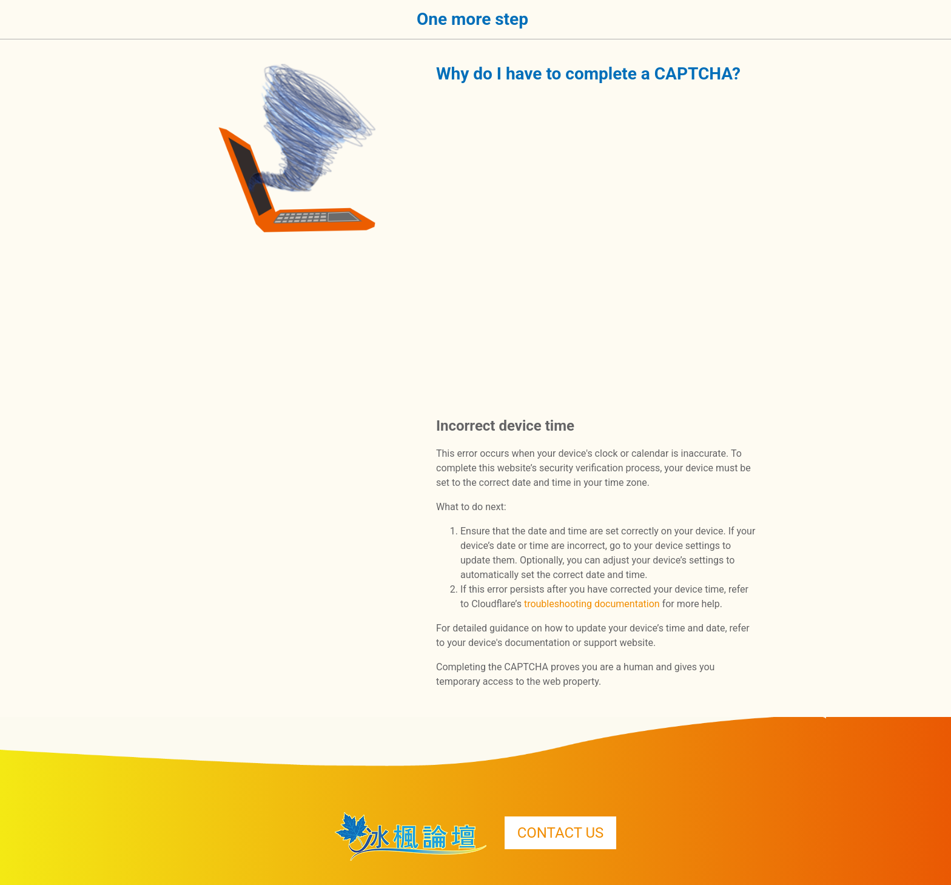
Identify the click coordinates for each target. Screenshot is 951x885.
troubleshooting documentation (592, 604)
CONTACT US (560, 832)
